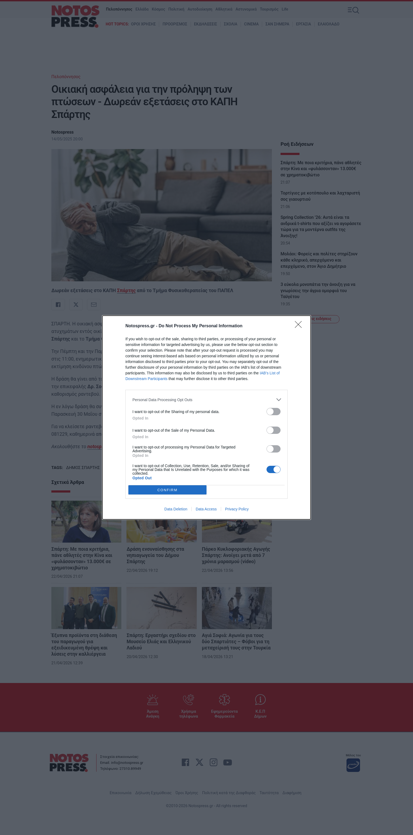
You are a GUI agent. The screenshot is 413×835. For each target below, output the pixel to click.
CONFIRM (167, 490)
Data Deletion (175, 509)
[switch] (274, 411)
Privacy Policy (237, 509)
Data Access (206, 509)
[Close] (300, 326)
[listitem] (206, 399)
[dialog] (206, 417)
